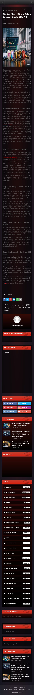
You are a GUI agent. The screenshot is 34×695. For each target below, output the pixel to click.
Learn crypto (18, 558)
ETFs (18, 538)
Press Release (18, 578)
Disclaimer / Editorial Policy (10, 689)
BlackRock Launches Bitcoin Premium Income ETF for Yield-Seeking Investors (21, 443)
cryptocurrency (7, 125)
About (15, 687)
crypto (18, 517)
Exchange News (18, 548)
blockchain (6, 283)
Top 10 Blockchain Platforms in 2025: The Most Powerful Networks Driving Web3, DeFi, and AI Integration (21, 433)
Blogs (18, 502)
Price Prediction (18, 583)
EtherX (21, 692)
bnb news (18, 507)
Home (4, 9)
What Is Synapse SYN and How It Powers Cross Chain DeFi (21, 424)
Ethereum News (18, 543)
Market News (10, 9)
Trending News (18, 604)
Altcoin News (18, 492)
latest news (18, 553)
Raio (5, 23)
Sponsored (18, 588)
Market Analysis (18, 568)
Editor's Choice (18, 533)
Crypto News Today (18, 523)
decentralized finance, (10, 157)
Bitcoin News (18, 497)
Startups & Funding (18, 598)
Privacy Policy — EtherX (25, 689)
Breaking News (18, 512)
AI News (18, 487)
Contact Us (22, 687)
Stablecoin (18, 593)
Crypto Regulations (18, 528)
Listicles (18, 563)
